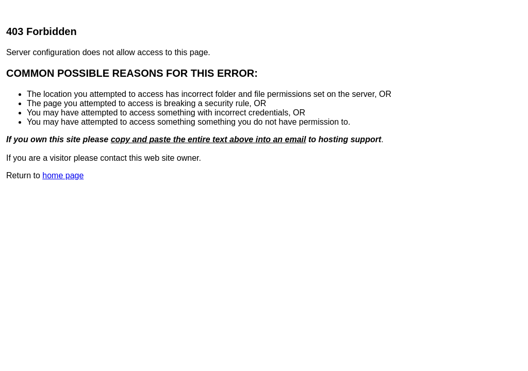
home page (63, 175)
